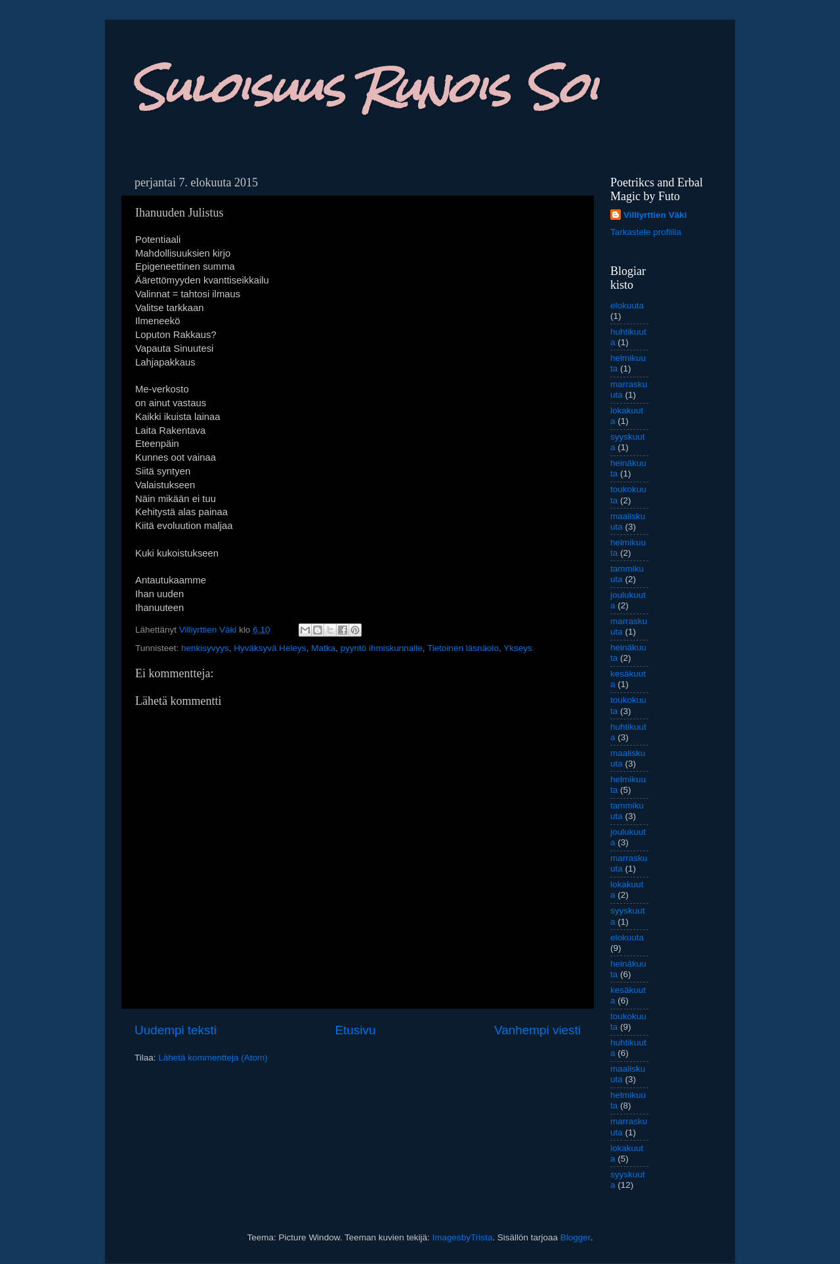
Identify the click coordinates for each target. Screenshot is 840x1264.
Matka (323, 648)
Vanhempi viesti (537, 1030)
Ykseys (517, 648)
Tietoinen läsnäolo (463, 648)
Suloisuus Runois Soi (364, 87)
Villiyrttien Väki (655, 215)
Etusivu (355, 1030)
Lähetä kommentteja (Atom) (213, 1058)
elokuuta (627, 305)
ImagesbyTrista (462, 1237)
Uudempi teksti (176, 1030)
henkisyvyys (205, 648)
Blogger (575, 1237)
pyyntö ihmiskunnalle (381, 648)
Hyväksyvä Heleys (270, 648)
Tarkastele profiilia (645, 232)
